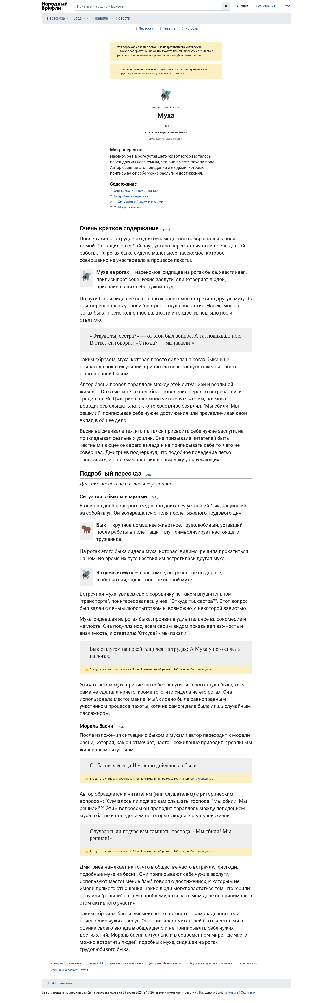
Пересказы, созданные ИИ (84, 963)
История (191, 28)
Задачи (80, 18)
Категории (56, 963)
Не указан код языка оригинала (210, 963)
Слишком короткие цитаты (69, 970)
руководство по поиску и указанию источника (152, 73)
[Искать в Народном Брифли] (148, 6)
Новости (123, 18)
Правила (100, 18)
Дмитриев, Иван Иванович (165, 107)
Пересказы (56, 18)
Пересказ (146, 28)
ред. (166, 229)
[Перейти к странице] (226, 6)
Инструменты (62, 983)
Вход (286, 6)
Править (169, 28)
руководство (204, 669)
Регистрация (265, 6)
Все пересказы (247, 963)
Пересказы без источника (125, 963)
